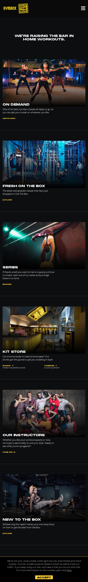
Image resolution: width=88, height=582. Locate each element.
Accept (44, 577)
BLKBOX (8, 366)
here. (69, 570)
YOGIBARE (50, 366)
